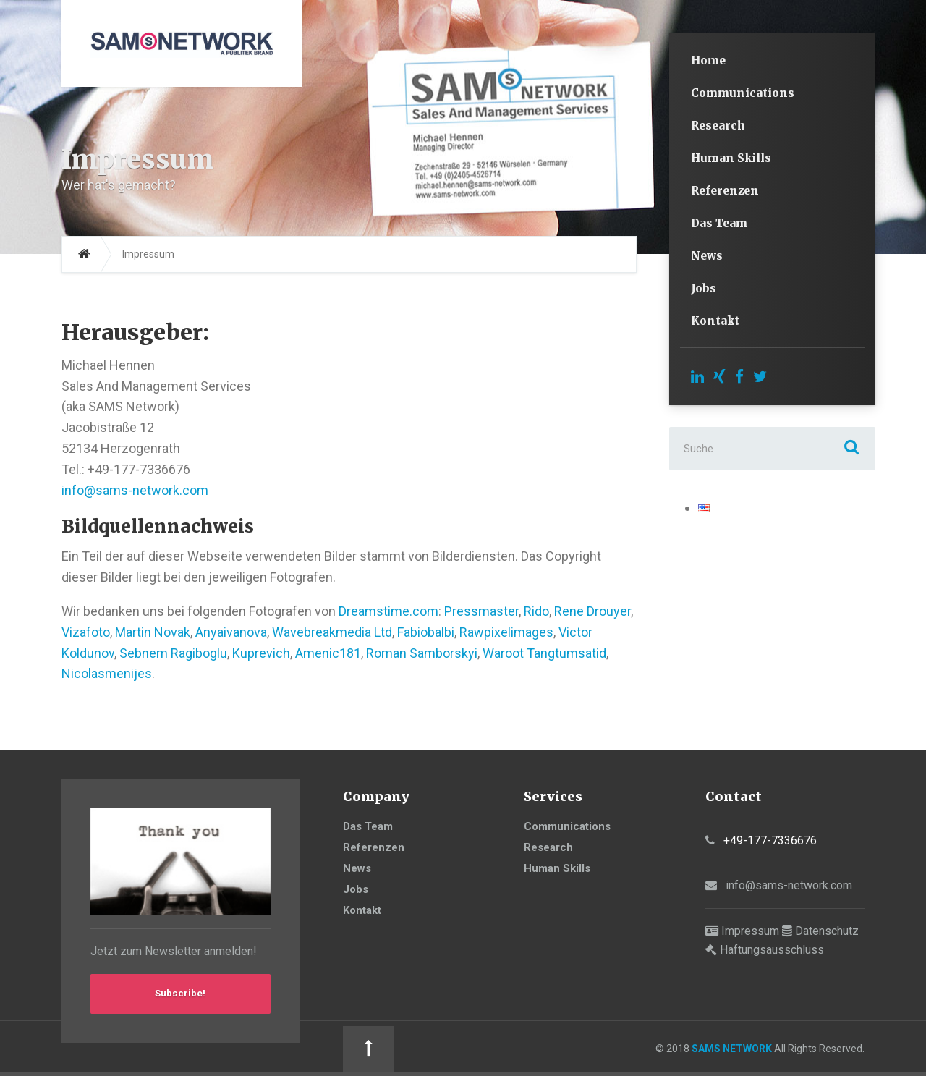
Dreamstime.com (388, 611)
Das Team (719, 223)
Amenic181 (328, 653)
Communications (742, 93)
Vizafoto (85, 632)
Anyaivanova (231, 632)
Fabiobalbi (425, 632)
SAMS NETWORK (419, 1050)
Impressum (750, 931)
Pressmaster (481, 611)
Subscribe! (180, 995)
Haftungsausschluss (772, 950)
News (707, 256)
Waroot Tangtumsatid (544, 653)
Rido (536, 611)
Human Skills (731, 158)
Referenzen (725, 191)
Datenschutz (827, 931)
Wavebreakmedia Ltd (332, 632)
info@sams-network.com (134, 490)
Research (718, 125)
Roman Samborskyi (421, 653)
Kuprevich (261, 653)
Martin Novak (152, 632)
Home (708, 60)
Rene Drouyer (592, 611)
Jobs (703, 288)
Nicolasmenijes (106, 673)
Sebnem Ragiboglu (173, 653)
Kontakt (715, 321)
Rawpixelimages (506, 632)
